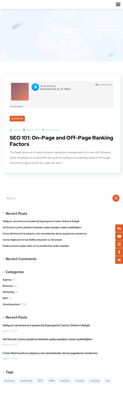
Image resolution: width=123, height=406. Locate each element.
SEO (5, 298)
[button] (119, 260)
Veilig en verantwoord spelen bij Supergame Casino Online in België (41, 221)
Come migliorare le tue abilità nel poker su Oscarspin (32, 239)
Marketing (8, 292)
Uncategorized (11, 304)
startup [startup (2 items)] (79, 380)
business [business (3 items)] (10, 380)
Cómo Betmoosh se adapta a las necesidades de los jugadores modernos (45, 233)
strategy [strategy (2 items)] (95, 380)
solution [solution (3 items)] (65, 380)
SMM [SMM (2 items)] (52, 380)
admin (15, 129)
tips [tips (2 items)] (108, 380)
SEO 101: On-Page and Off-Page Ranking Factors (61, 140)
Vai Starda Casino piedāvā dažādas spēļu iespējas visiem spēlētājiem (42, 227)
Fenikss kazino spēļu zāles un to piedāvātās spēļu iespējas (36, 245)
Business (17, 118)
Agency (7, 279)
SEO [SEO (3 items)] (40, 380)
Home (51, 42)
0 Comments (51, 129)
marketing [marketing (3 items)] (26, 380)
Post (63, 42)
